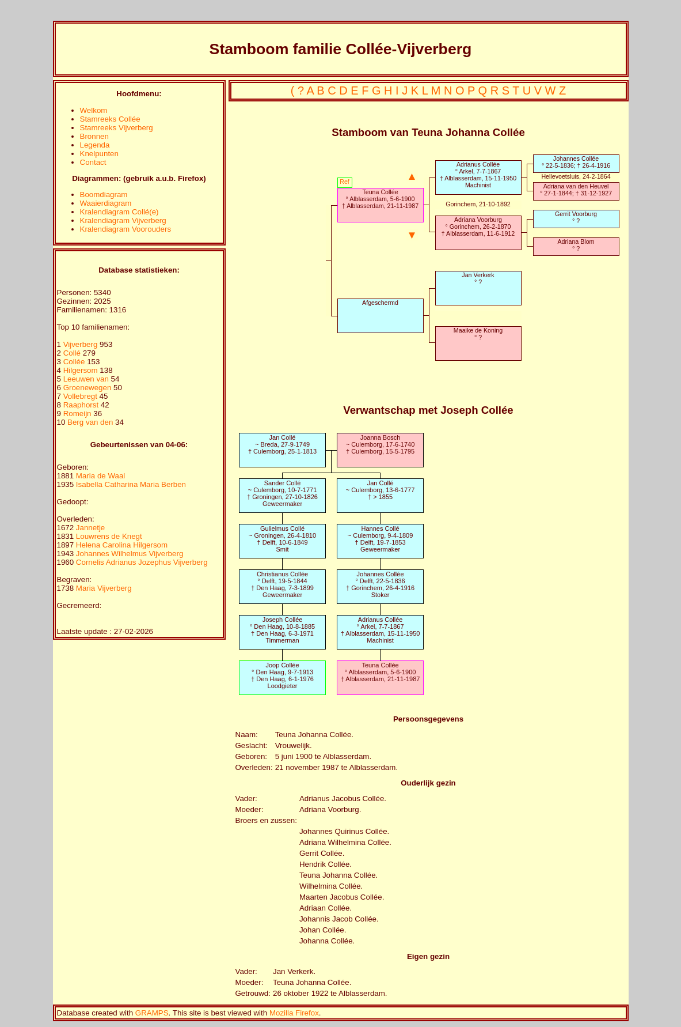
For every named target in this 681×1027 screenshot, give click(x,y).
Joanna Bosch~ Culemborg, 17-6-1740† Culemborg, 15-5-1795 (380, 444)
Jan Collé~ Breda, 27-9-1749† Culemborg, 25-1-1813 (282, 444)
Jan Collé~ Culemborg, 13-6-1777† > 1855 (380, 489)
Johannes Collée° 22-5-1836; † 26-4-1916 (576, 162)
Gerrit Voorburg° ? (576, 217)
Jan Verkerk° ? (478, 278)
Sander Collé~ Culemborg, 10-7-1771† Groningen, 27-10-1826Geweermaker (282, 493)
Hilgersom (81, 370)
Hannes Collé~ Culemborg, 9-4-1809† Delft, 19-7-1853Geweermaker (380, 539)
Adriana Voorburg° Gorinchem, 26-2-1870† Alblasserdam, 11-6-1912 (478, 226)
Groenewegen (88, 387)
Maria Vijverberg (104, 588)
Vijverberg (81, 344)
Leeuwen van (86, 379)
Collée (75, 361)
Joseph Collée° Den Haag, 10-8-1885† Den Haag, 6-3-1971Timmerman (282, 630)
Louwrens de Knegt (109, 536)
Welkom (94, 110)
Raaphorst (82, 405)
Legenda (95, 145)
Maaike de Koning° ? (478, 334)
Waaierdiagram (106, 203)
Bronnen (94, 136)
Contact (93, 162)
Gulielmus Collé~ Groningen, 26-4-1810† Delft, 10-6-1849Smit (282, 539)
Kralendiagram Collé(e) (119, 211)
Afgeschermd (380, 302)
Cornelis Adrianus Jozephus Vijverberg (142, 562)
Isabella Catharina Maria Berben (131, 484)
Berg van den (90, 422)
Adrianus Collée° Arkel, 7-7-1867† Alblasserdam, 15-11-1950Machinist (478, 174)
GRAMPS (152, 1013)
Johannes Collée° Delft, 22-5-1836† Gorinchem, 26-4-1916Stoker (380, 584)
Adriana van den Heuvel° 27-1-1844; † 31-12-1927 (576, 190)
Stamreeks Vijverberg (116, 127)
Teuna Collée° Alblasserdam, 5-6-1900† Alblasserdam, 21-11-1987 (380, 198)
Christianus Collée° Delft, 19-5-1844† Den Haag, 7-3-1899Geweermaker (282, 584)
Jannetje (90, 527)
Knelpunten (99, 153)
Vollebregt (81, 396)
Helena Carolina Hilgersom (122, 545)
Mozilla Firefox (294, 1013)
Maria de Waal (100, 475)
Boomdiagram (104, 194)
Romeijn (78, 413)
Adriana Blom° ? (576, 245)
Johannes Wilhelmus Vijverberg (129, 553)
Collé (73, 353)
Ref (344, 181)
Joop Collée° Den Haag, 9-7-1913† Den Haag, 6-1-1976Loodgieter (282, 675)
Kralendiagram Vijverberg (123, 220)
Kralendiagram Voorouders (126, 229)
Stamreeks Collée (110, 119)
